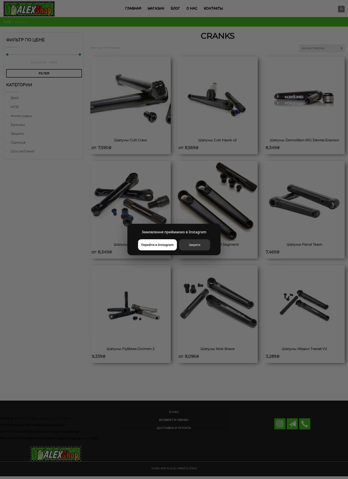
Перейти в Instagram (157, 245)
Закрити (194, 245)
